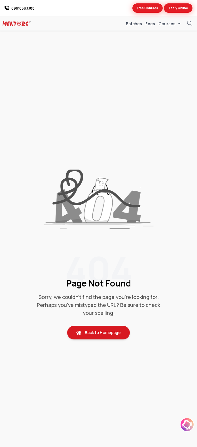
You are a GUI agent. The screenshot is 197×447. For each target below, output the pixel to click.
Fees (150, 23)
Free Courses (147, 8)
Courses (169, 24)
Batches (134, 23)
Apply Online (178, 8)
